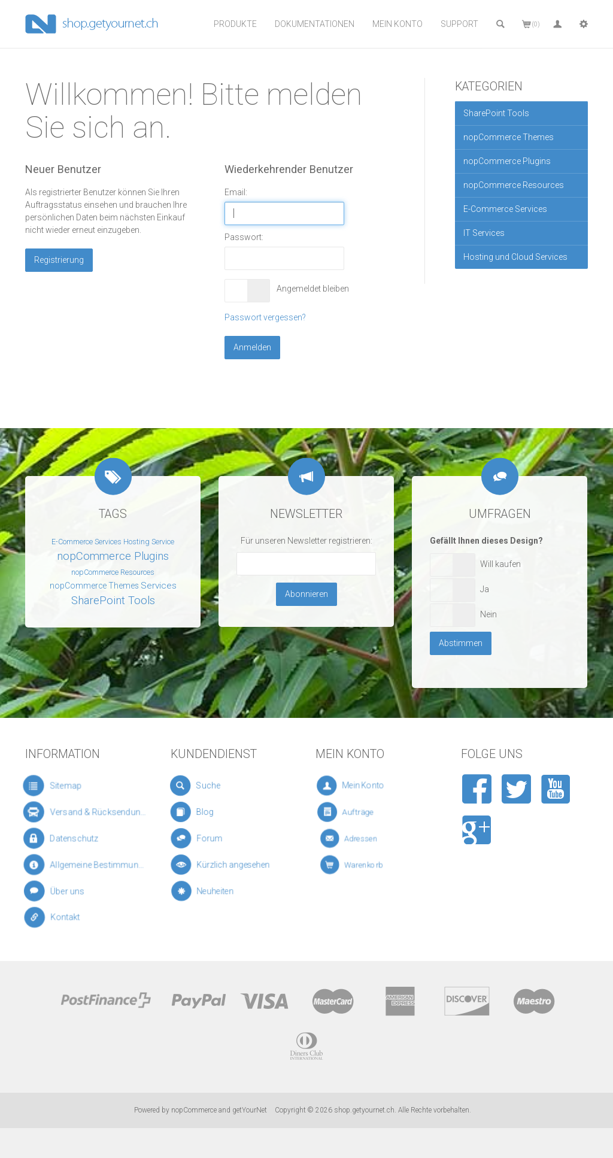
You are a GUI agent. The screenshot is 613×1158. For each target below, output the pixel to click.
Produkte (235, 24)
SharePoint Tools (496, 113)
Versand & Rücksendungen (86, 812)
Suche (207, 786)
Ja (484, 589)
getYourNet (249, 1110)
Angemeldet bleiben (310, 288)
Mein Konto (397, 24)
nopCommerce (194, 1110)
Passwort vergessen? (265, 317)
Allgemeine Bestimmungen (86, 865)
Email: (235, 192)
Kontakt (63, 917)
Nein (488, 614)
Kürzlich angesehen (225, 865)
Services (159, 585)
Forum (210, 838)
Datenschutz (66, 838)
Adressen (362, 838)
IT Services (484, 233)
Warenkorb (364, 865)
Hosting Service (148, 542)
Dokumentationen (314, 24)
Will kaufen (500, 564)
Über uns (63, 891)
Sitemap (59, 786)
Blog (206, 812)
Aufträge (362, 812)
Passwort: (243, 237)
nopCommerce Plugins (507, 161)
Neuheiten (215, 892)
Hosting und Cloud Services (515, 257)
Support (459, 24)
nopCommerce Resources (513, 185)
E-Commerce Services (505, 209)
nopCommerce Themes (508, 137)
